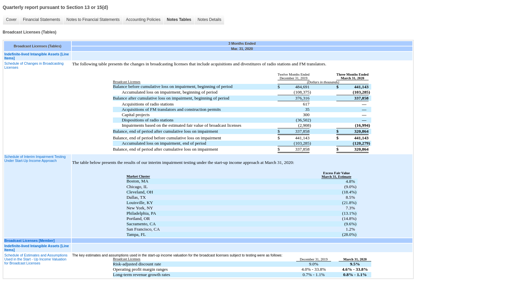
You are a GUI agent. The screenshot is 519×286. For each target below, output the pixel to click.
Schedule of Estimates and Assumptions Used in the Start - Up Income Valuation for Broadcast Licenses (35, 259)
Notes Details (209, 19)
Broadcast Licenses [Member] (29, 241)
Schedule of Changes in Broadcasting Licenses (33, 65)
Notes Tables (179, 19)
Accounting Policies (143, 19)
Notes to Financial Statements (93, 19)
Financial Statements (41, 19)
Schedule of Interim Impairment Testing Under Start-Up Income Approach (35, 159)
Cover (11, 19)
